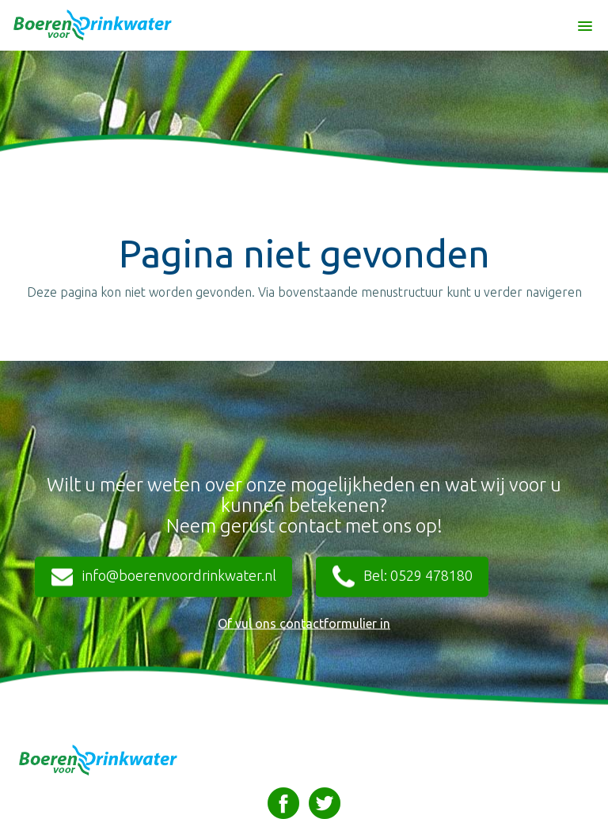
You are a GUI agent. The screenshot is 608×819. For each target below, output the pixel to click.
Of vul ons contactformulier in (304, 623)
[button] (585, 19)
